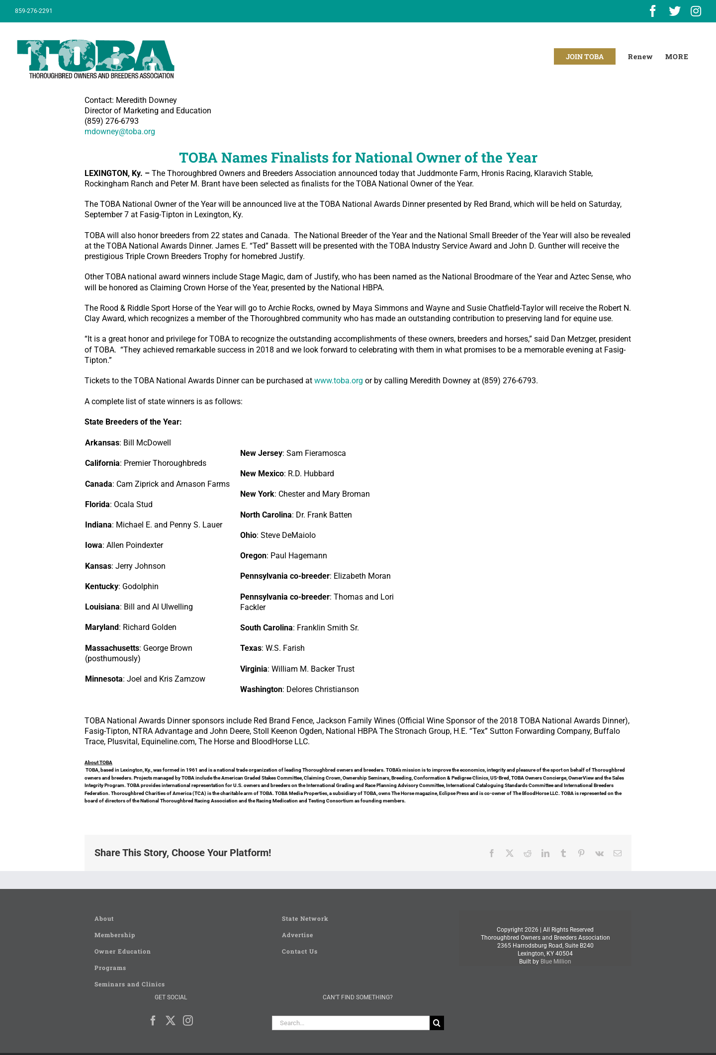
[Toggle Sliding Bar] (677, 56)
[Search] (437, 1023)
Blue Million (555, 961)
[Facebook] (153, 1021)
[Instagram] (188, 1021)
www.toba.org (338, 380)
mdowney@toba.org (120, 131)
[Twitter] (171, 1021)
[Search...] (351, 1023)
